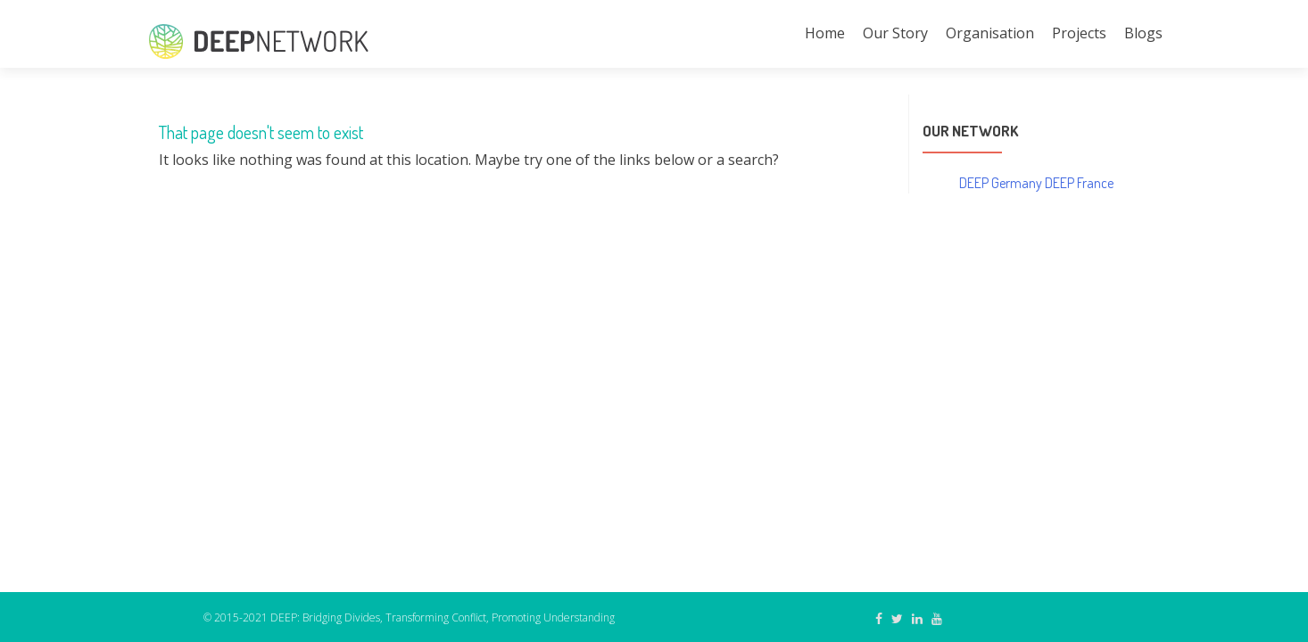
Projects (1079, 33)
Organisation (990, 33)
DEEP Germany (1000, 183)
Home (825, 33)
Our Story (895, 33)
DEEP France (1079, 183)
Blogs (1143, 33)
